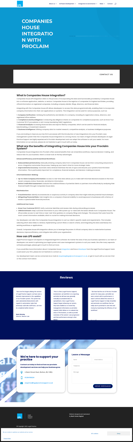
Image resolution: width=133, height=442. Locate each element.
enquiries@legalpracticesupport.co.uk (72, 256)
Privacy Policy (7, 438)
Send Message (103, 386)
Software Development (66, 4)
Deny (118, 433)
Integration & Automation (87, 4)
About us (52, 4)
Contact (110, 4)
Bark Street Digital (77, 416)
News (101, 4)
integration (66, 249)
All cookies (94, 433)
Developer (82, 249)
